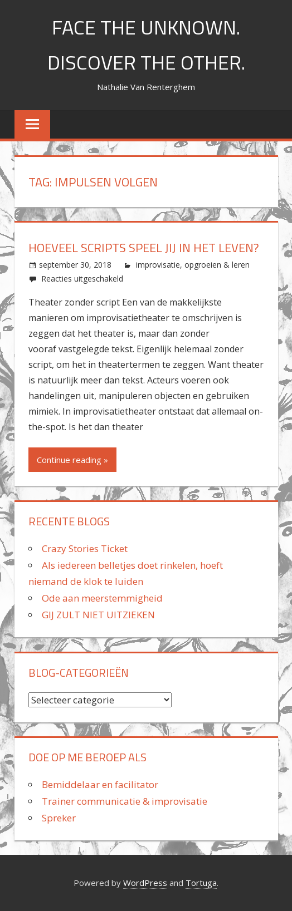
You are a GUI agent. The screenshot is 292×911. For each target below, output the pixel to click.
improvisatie (158, 264)
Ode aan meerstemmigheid (102, 598)
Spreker (59, 817)
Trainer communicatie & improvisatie (124, 801)
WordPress (145, 882)
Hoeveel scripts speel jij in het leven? (143, 247)
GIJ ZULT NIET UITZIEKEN (98, 614)
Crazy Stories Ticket (85, 548)
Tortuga (201, 882)
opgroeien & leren (217, 264)
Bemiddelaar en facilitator (100, 784)
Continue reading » (72, 459)
